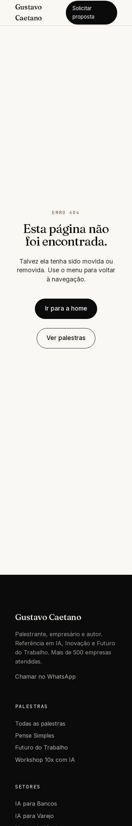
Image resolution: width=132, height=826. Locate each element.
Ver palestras (66, 337)
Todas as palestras (40, 723)
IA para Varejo (34, 815)
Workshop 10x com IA (45, 759)
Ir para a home (66, 308)
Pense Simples (34, 735)
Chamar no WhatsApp (45, 676)
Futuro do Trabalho (41, 747)
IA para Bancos (36, 803)
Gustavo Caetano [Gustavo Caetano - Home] (28, 12)
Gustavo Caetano (48, 617)
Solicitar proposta (83, 12)
